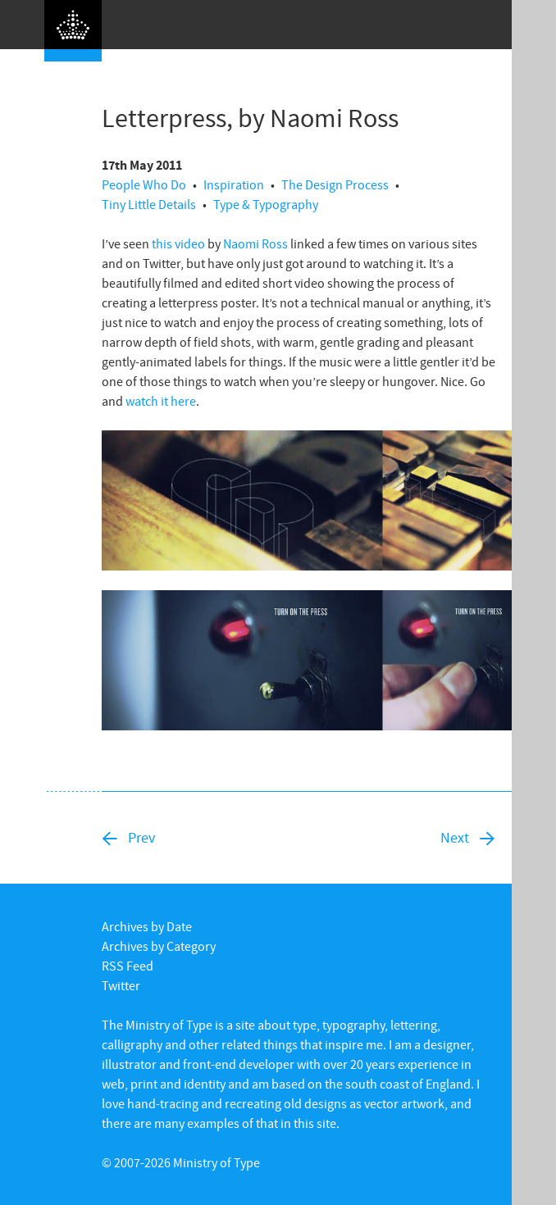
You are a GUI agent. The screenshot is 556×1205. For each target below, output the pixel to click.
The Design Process (335, 184)
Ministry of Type (216, 1162)
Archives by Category (159, 946)
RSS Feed (127, 965)
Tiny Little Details (149, 204)
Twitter (121, 985)
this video (178, 243)
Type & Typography (265, 204)
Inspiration (233, 184)
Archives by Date (147, 926)
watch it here (160, 401)
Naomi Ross (255, 243)
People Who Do (144, 184)
